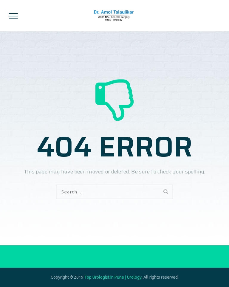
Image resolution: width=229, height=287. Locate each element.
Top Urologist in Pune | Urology (113, 277)
